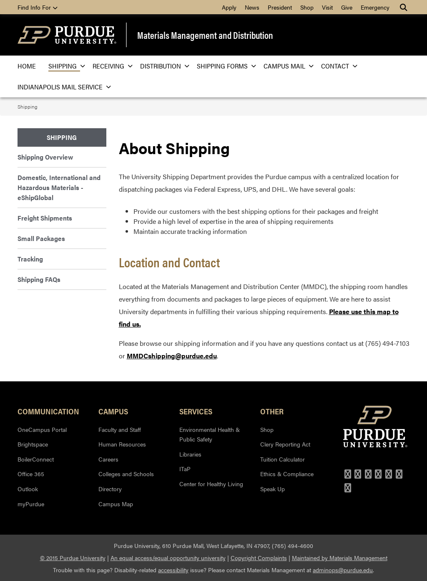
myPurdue (31, 504)
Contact (336, 66)
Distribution (162, 66)
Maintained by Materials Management (339, 557)
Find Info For (38, 7)
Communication (48, 411)
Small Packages (41, 238)
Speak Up (272, 489)
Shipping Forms (224, 66)
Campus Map (115, 504)
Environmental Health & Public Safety (209, 434)
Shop (307, 7)
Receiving (110, 66)
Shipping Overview (45, 157)
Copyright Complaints (259, 557)
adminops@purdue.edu (343, 570)
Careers (108, 459)
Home (27, 66)
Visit (327, 7)
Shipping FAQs (39, 279)
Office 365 (31, 473)
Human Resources (122, 444)
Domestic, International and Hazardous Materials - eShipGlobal (59, 187)
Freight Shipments (45, 218)
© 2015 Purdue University (72, 557)
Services (195, 411)
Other (272, 411)
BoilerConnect (36, 459)
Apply (229, 7)
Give (346, 7)
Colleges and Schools (126, 473)
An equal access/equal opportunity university (168, 557)
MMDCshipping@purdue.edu (172, 355)
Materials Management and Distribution (205, 35)
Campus (113, 411)
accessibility (173, 570)
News (252, 7)
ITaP (185, 468)
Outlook (28, 489)
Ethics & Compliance (287, 473)
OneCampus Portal (42, 429)
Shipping (64, 66)
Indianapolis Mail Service (62, 86)
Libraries (190, 454)
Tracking (30, 259)
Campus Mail (286, 66)
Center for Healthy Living (211, 484)
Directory (110, 489)
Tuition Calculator (282, 459)
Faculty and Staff (119, 429)
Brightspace (33, 444)
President (280, 7)
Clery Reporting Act (285, 444)
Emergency (375, 7)
